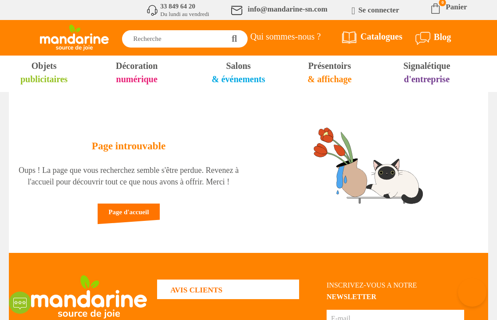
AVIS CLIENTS (196, 290)
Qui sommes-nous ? (285, 36)
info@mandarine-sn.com (287, 9)
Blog (442, 37)
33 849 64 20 (177, 6)
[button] (128, 216)
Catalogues (381, 36)
